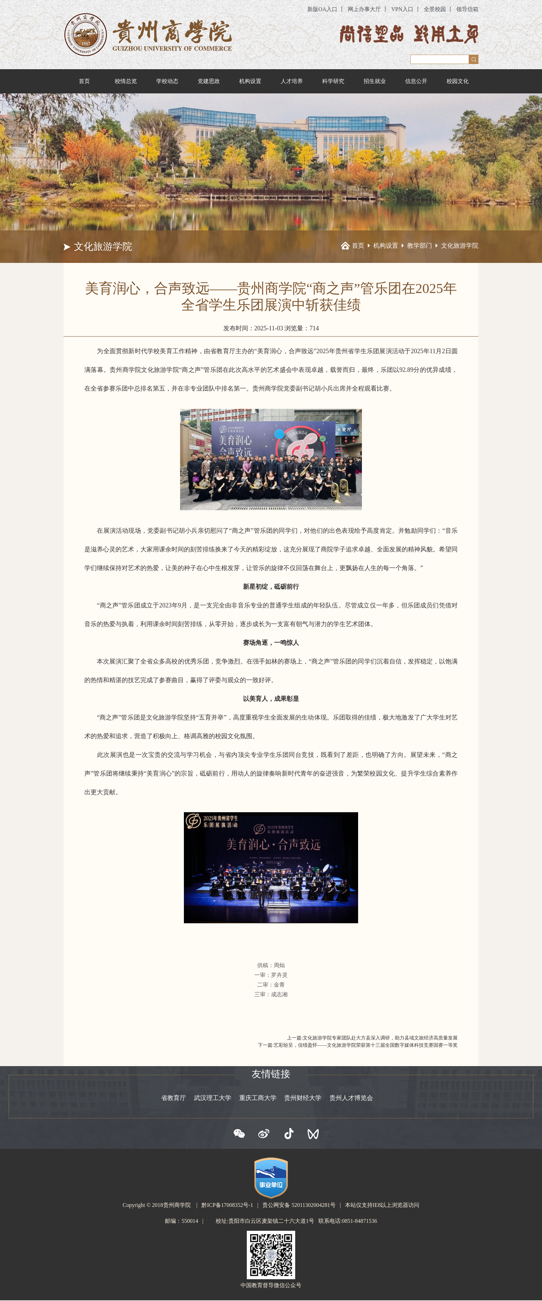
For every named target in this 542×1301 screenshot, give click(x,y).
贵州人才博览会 (351, 1098)
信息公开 (416, 81)
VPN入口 (402, 9)
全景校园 (435, 9)
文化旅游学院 (459, 245)
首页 (84, 81)
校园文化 (458, 81)
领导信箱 (467, 9)
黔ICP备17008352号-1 (227, 1206)
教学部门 (419, 245)
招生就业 (375, 81)
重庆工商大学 (257, 1098)
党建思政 (209, 81)
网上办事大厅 (364, 9)
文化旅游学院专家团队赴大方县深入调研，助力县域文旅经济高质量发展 (380, 1038)
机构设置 (250, 81)
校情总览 (126, 81)
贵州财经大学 (303, 1098)
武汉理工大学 (212, 1098)
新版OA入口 (322, 9)
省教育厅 (172, 1098)
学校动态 (167, 81)
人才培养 (292, 81)
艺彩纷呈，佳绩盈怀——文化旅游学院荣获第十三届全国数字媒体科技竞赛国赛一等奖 (366, 1045)
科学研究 (333, 81)
